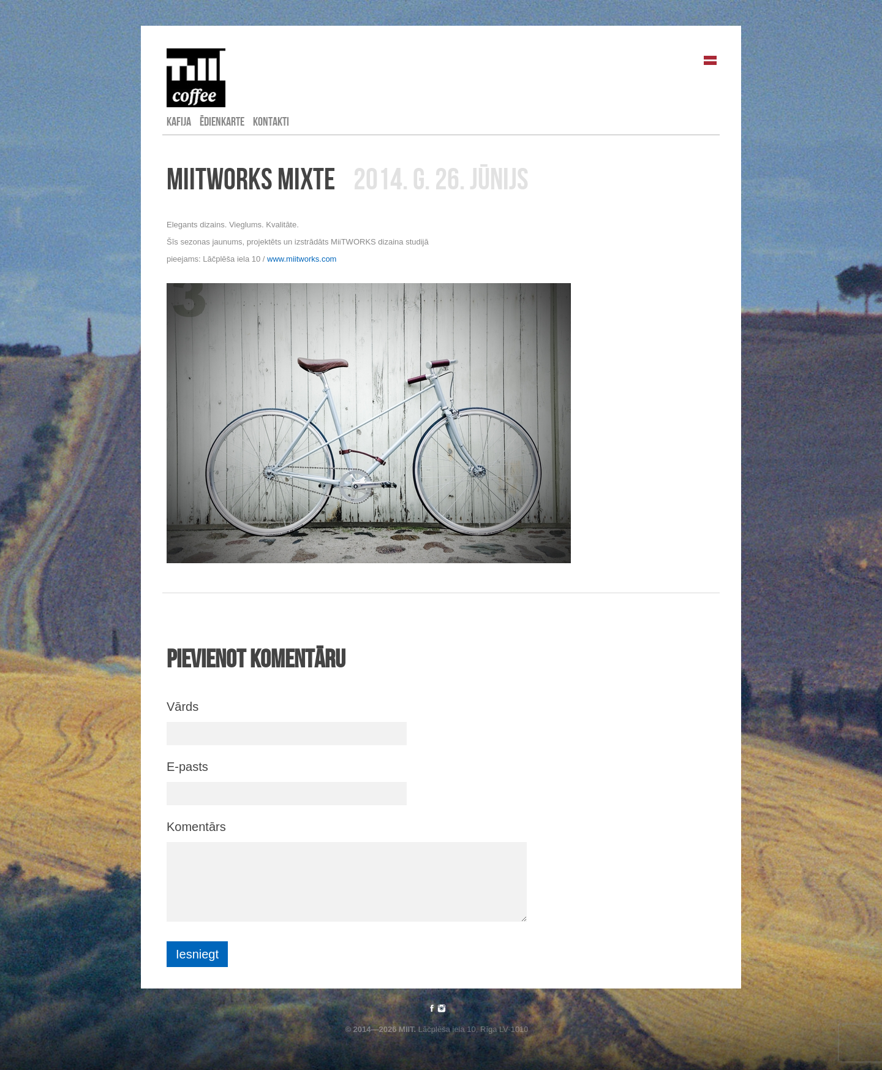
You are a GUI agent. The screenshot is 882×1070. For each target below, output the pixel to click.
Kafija (179, 121)
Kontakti (271, 121)
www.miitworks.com (301, 259)
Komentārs (196, 826)
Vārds (182, 706)
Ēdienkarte (222, 121)
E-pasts (187, 766)
